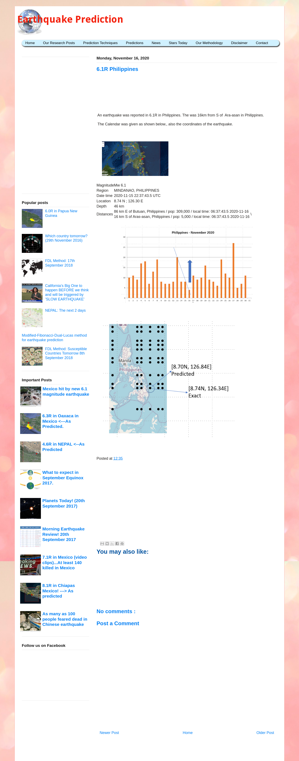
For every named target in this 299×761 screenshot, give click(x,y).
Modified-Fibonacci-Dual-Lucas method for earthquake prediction (54, 337)
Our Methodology (209, 43)
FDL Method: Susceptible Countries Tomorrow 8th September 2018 (66, 353)
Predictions (134, 43)
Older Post (265, 733)
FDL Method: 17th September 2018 (60, 263)
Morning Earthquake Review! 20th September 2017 (63, 534)
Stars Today (178, 43)
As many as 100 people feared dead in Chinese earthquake (64, 619)
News (156, 43)
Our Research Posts (59, 43)
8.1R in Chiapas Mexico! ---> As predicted (58, 590)
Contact (262, 43)
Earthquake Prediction (70, 19)
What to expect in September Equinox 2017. (62, 477)
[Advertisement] (186, 98)
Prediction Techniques (100, 43)
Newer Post (109, 733)
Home (30, 43)
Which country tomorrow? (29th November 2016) (66, 238)
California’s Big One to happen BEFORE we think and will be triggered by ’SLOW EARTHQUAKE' (67, 292)
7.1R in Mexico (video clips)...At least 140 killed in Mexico (64, 562)
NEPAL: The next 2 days (65, 310)
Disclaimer (239, 43)
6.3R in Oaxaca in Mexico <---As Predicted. (60, 421)
